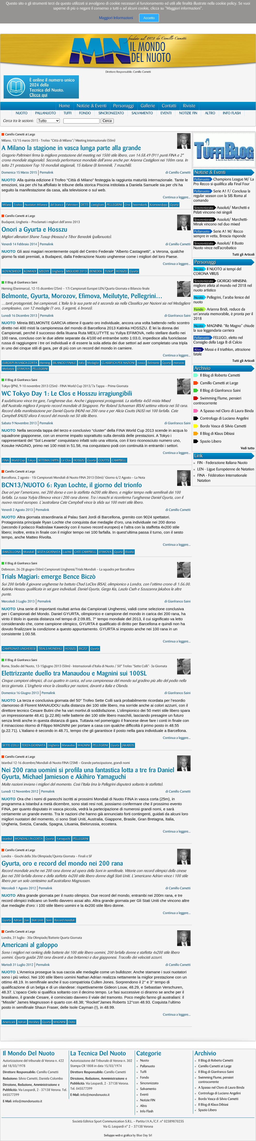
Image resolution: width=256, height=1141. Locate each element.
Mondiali (29, 552)
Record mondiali (65, 920)
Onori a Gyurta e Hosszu (34, 230)
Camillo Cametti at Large (20, 134)
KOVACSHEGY (12, 271)
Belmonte (154, 363)
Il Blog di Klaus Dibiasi (217, 434)
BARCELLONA (12, 552)
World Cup (18, 460)
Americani (9, 1022)
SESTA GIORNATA (48, 552)
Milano (7, 204)
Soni (49, 920)
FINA (6, 460)
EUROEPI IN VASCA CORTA (20, 363)
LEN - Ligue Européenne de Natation (225, 469)
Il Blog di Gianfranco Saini (21, 282)
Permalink (46, 172)
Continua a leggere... (177, 197)
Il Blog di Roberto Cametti (220, 375)
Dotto (72, 1022)
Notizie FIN (188, 113)
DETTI (84, 204)
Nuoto (21, 113)
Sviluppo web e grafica (118, 1135)
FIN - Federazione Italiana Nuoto (222, 463)
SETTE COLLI (11, 745)
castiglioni (97, 204)
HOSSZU (121, 271)
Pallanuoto (45, 113)
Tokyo (31, 460)
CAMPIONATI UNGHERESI (19, 648)
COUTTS (104, 460)
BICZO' (83, 648)
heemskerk (140, 204)
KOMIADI (30, 271)
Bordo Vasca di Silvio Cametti (223, 426)
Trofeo (18, 204)
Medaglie (93, 363)
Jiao (27, 920)
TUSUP (109, 271)
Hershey (34, 1022)
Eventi (166, 113)
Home (64, 106)
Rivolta (129, 552)
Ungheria (57, 271)
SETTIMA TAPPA (48, 460)
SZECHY (44, 271)
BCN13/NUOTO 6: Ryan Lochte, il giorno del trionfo (72, 485)
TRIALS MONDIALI (50, 648)
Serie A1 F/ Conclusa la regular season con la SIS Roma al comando (221, 196)
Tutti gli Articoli (243, 254)
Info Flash (232, 113)
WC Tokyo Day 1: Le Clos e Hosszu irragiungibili (67, 394)
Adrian (18, 920)
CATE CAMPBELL (85, 552)
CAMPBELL (119, 460)
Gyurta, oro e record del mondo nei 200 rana (62, 864)
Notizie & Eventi (92, 106)
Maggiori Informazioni (116, 18)
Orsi (127, 204)
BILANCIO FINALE (64, 363)
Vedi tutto (247, 448)
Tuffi (67, 113)
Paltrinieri (72, 204)
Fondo (85, 113)
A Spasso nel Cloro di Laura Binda (227, 411)
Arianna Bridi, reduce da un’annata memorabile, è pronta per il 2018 (223, 314)
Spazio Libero (210, 441)
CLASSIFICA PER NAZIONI (118, 363)
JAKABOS (128, 745)
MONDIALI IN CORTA (29, 838)
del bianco (56, 204)
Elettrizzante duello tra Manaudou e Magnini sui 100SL (74, 674)
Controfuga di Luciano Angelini (224, 418)
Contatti (169, 106)
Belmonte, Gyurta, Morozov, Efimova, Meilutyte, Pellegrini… (82, 296)
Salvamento (142, 113)
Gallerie (148, 106)
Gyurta (174, 204)
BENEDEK (96, 271)
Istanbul (7, 838)
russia (141, 363)
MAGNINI (84, 745)
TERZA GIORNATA (33, 745)
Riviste (189, 106)
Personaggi (123, 106)
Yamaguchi (63, 838)
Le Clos (66, 460)
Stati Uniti (37, 920)
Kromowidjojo (158, 204)
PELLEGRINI (114, 204)
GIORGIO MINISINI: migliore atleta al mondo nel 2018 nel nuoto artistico (222, 285)
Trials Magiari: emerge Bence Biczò (49, 577)
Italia (82, 363)
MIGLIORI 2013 (76, 271)
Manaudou (68, 745)
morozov (179, 363)
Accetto (149, 18)
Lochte (67, 552)
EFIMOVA (23, 369)
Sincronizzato (111, 113)
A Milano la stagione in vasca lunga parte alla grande (71, 148)
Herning (45, 363)
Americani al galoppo (30, 945)
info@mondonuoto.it (27, 1101)
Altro (210, 113)
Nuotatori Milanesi (36, 204)
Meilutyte (8, 369)
